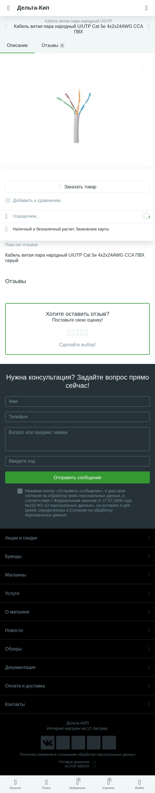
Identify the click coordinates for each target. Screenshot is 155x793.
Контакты (77, 704)
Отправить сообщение (77, 477)
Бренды (77, 556)
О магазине (77, 611)
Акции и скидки (77, 537)
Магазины (77, 574)
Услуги (77, 593)
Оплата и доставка (77, 685)
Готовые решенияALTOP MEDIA (77, 764)
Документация (77, 667)
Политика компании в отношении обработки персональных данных (77, 754)
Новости (77, 630)
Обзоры (77, 648)
